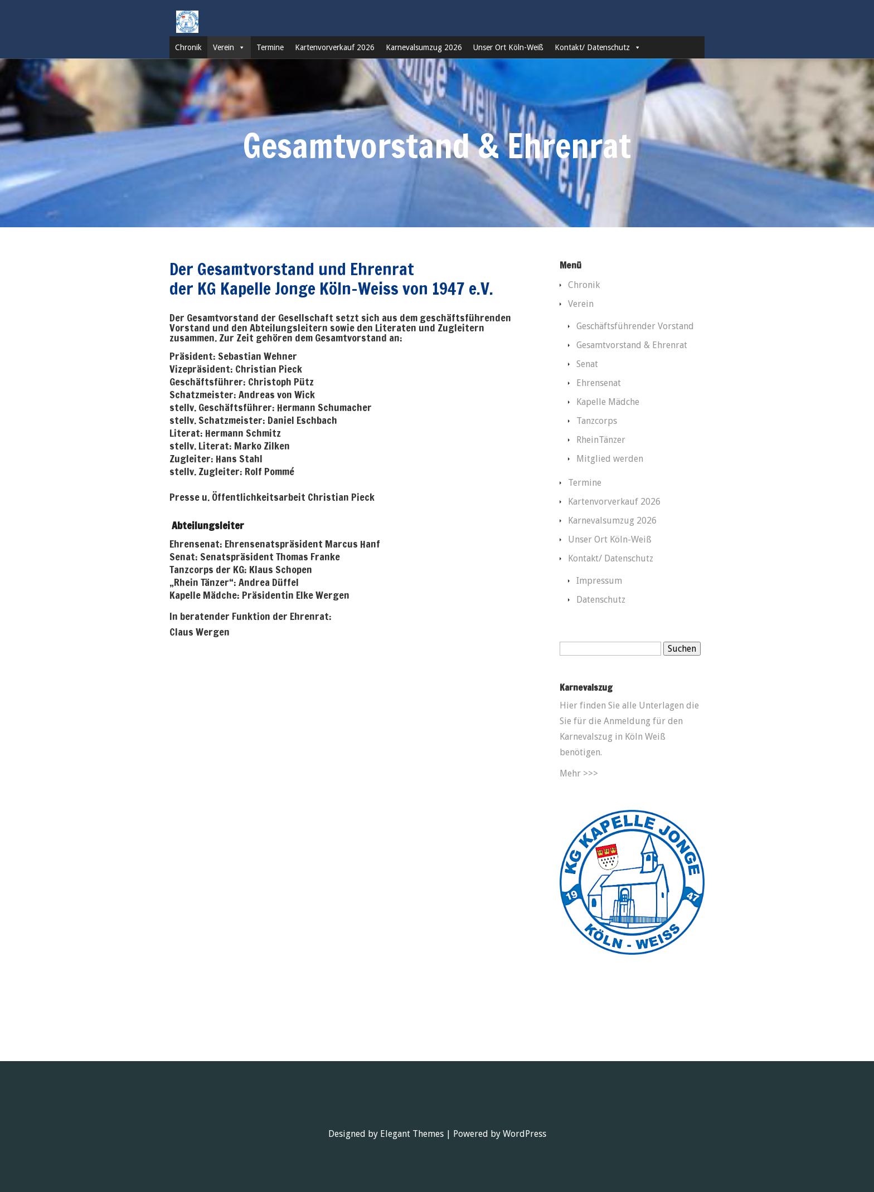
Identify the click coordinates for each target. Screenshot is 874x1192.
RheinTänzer (600, 439)
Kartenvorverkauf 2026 (335, 47)
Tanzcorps (596, 421)
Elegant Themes (412, 1134)
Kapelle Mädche (607, 402)
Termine (270, 47)
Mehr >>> (579, 773)
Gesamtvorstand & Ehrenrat (631, 345)
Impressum (599, 580)
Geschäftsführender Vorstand (635, 326)
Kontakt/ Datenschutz (598, 47)
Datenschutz (600, 599)
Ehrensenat (598, 383)
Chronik (188, 47)
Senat (587, 364)
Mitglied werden (609, 458)
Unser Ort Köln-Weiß (508, 47)
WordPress (524, 1134)
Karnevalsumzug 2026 (424, 47)
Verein (229, 47)
